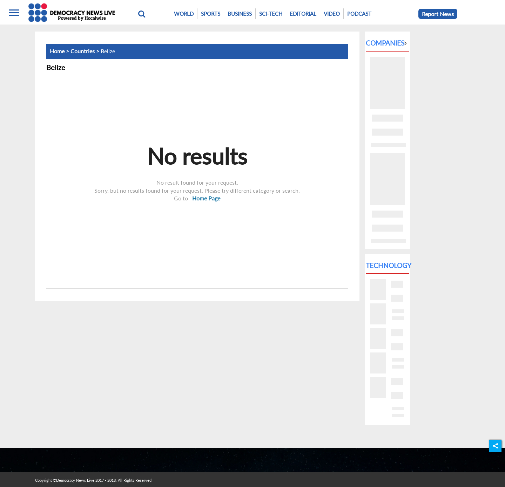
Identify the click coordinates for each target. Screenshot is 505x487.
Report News (438, 14)
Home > (60, 51)
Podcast (359, 14)
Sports (210, 14)
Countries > (85, 51)
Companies (385, 43)
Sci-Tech (270, 14)
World (184, 14)
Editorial (303, 14)
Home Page (206, 198)
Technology (388, 265)
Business (240, 14)
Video (332, 14)
